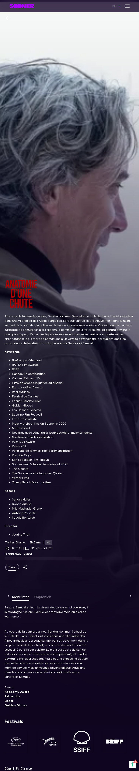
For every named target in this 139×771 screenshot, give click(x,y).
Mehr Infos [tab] (13, 596)
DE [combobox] (114, 6)
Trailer (12, 567)
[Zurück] (6, 18)
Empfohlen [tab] (35, 596)
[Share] (25, 567)
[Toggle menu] (127, 6)
